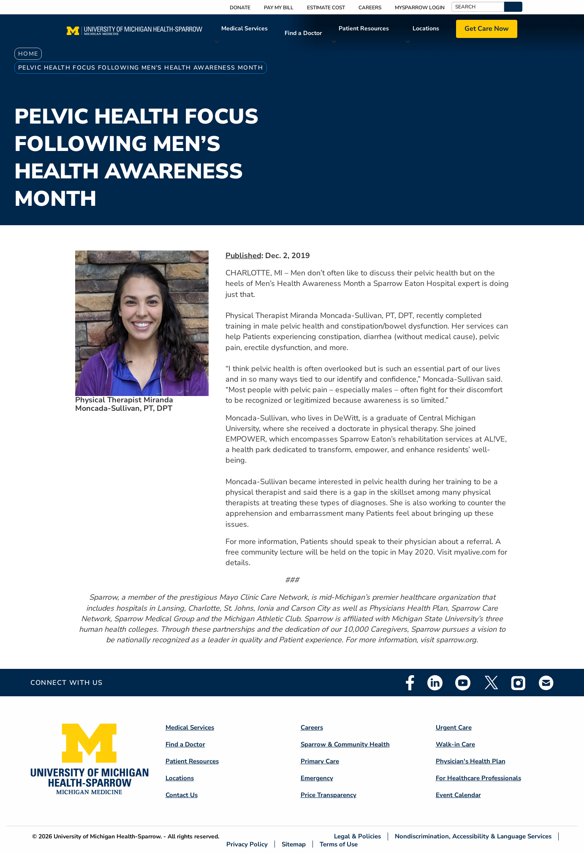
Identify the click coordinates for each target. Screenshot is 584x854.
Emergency (317, 778)
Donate (240, 7)
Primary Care (320, 761)
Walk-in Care (455, 744)
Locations (426, 28)
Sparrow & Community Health (345, 744)
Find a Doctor (303, 33)
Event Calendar (458, 795)
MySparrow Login (420, 7)
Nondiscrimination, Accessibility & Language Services (473, 836)
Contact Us (182, 795)
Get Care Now (486, 28)
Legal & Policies (357, 836)
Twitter (490, 682)
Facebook (410, 682)
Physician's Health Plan (470, 761)
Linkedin (435, 682)
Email (546, 682)
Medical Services (244, 28)
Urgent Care (454, 727)
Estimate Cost (326, 7)
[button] (513, 7)
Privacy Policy (247, 844)
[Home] (134, 33)
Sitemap (294, 844)
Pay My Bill (278, 7)
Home (28, 54)
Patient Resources (364, 28)
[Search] (477, 7)
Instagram (518, 682)
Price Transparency (328, 795)
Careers (370, 7)
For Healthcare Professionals (478, 778)
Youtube (462, 682)
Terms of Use (339, 844)
